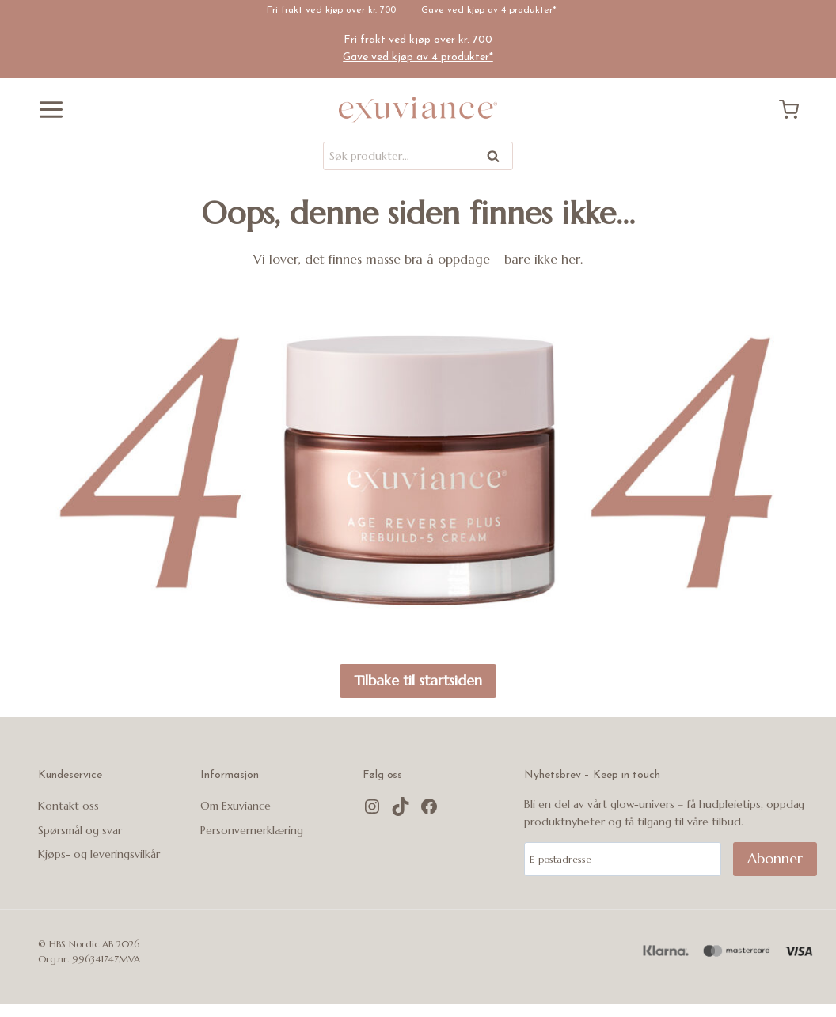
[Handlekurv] (795, 110)
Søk (494, 159)
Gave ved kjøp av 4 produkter (487, 10)
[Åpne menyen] (45, 109)
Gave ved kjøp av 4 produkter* (418, 57)
